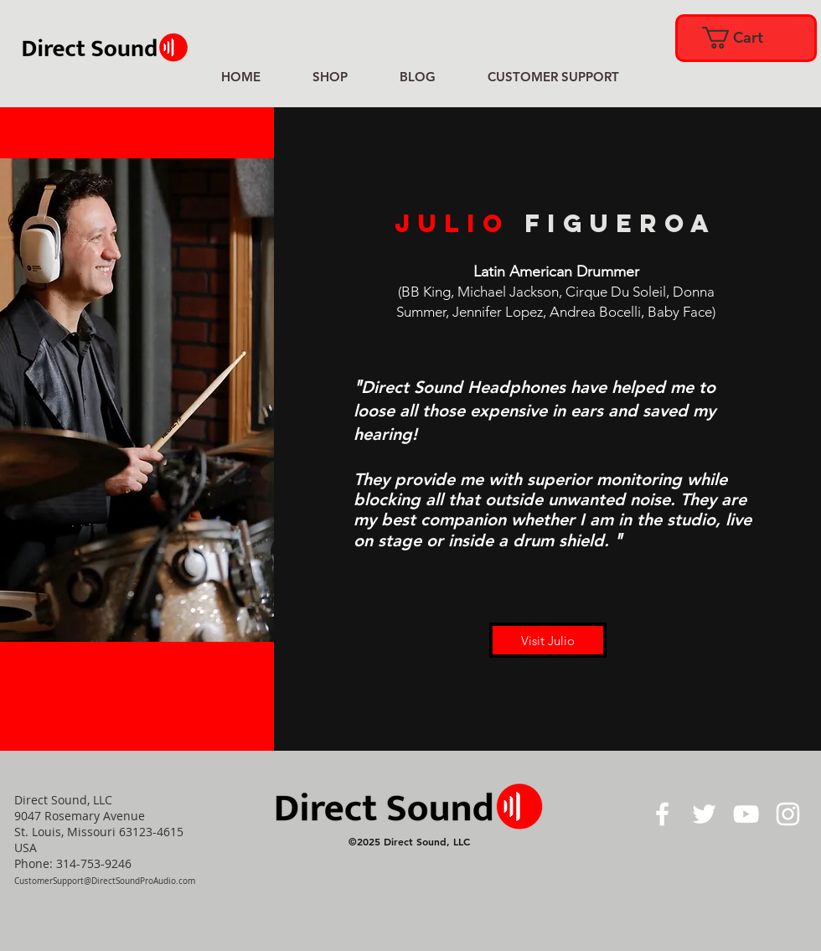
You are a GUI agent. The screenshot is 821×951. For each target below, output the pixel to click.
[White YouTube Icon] (746, 814)
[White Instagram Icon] (787, 814)
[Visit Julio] (548, 640)
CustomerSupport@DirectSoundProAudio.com (104, 881)
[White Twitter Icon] (704, 814)
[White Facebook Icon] (662, 814)
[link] (744, 38)
